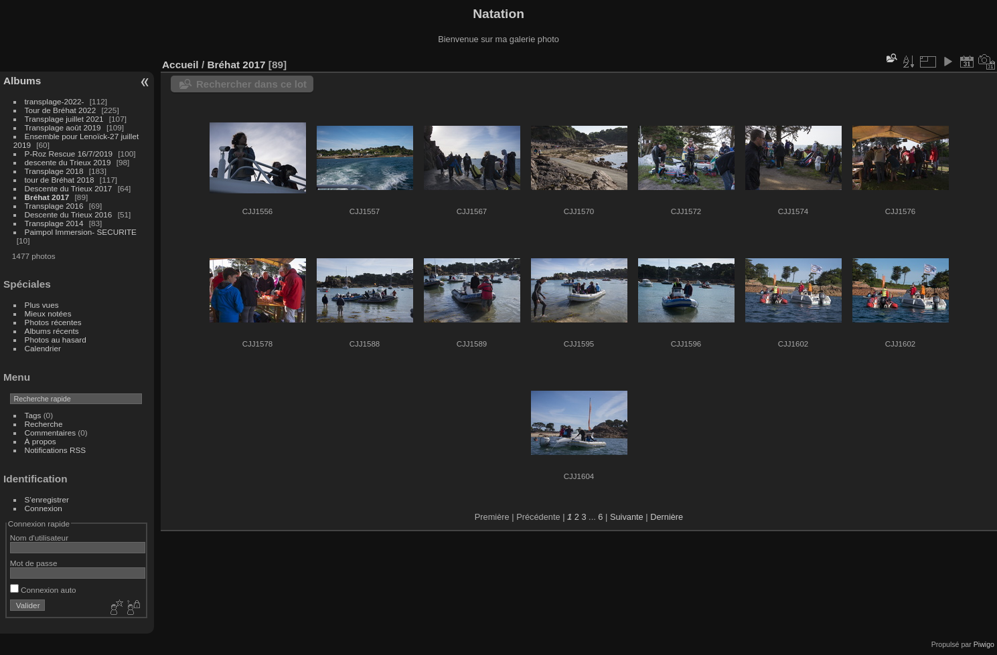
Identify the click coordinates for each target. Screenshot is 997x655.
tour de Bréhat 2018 (59, 179)
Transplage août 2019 (63, 127)
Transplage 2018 (54, 171)
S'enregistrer (47, 499)
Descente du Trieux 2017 (68, 188)
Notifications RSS (55, 450)
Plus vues (42, 304)
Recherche (44, 423)
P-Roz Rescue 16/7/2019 (68, 153)
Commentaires (50, 432)
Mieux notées (48, 313)
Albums (22, 80)
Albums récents (52, 330)
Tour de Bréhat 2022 (60, 110)
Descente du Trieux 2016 (68, 214)
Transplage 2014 (54, 223)
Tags (33, 415)
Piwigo (984, 644)
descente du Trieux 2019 (68, 162)
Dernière (666, 517)
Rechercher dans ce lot (251, 84)
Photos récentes (53, 322)
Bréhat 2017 (47, 197)
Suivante (626, 517)
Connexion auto (43, 589)
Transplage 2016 (54, 205)
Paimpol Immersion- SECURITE (81, 231)
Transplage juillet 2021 (64, 118)
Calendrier (43, 348)
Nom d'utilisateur (39, 537)
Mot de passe (34, 563)
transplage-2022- (54, 101)
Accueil (180, 64)
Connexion (43, 508)
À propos (40, 441)
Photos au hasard (55, 339)
